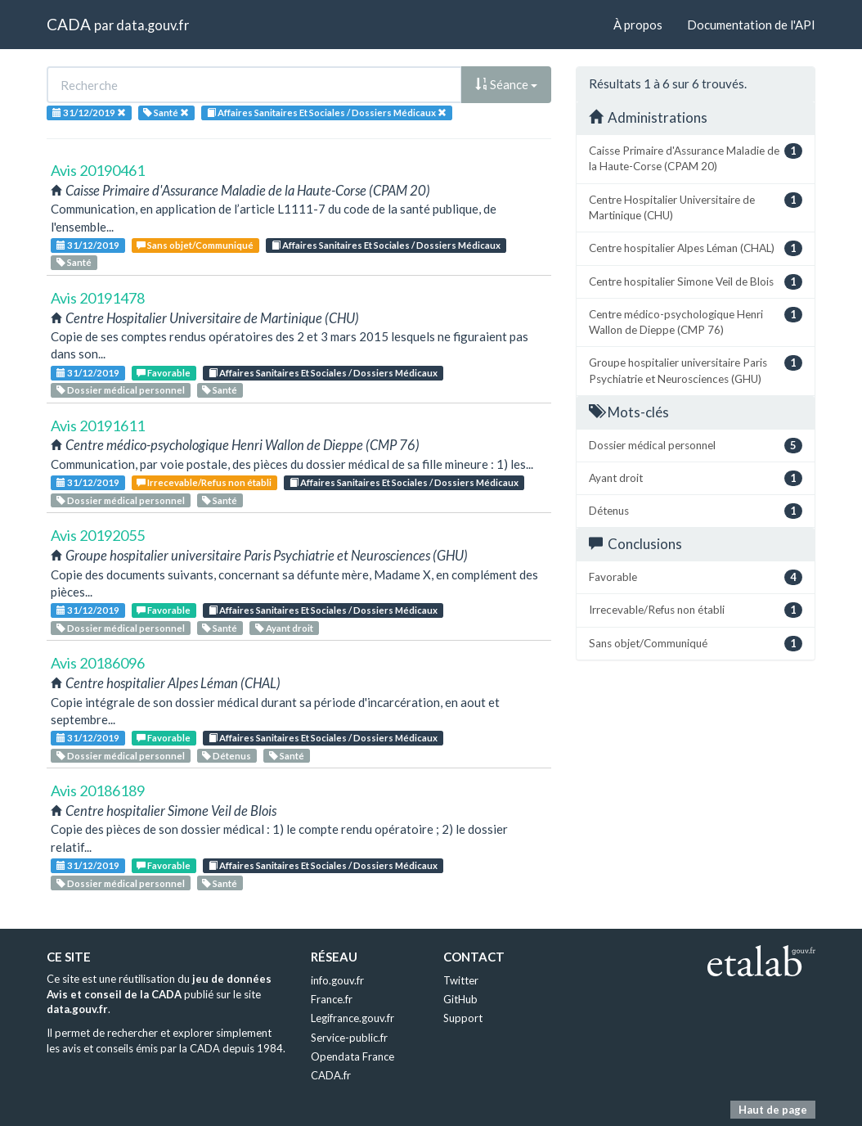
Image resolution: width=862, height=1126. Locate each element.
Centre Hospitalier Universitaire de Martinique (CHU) (695, 207)
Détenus (226, 755)
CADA (69, 24)
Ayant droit (284, 628)
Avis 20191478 (98, 298)
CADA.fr (331, 1075)
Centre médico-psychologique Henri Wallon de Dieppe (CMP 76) (695, 321)
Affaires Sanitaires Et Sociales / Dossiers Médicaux (386, 245)
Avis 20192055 (98, 535)
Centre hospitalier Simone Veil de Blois (695, 282)
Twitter (460, 980)
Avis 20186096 (98, 663)
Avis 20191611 (98, 426)
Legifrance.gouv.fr (352, 1018)
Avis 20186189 (98, 790)
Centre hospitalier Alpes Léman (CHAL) (695, 248)
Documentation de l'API (751, 24)
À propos (637, 24)
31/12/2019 (87, 245)
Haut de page (773, 1109)
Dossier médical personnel (120, 390)
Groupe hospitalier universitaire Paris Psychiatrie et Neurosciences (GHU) (695, 370)
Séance (506, 84)
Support (463, 1018)
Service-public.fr (349, 1037)
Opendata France (352, 1056)
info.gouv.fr (337, 980)
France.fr (331, 999)
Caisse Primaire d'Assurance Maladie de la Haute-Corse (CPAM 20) (695, 158)
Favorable (164, 372)
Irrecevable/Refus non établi (204, 482)
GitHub (460, 999)
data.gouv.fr (152, 25)
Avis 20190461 (98, 170)
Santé (74, 262)
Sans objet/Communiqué (195, 245)
